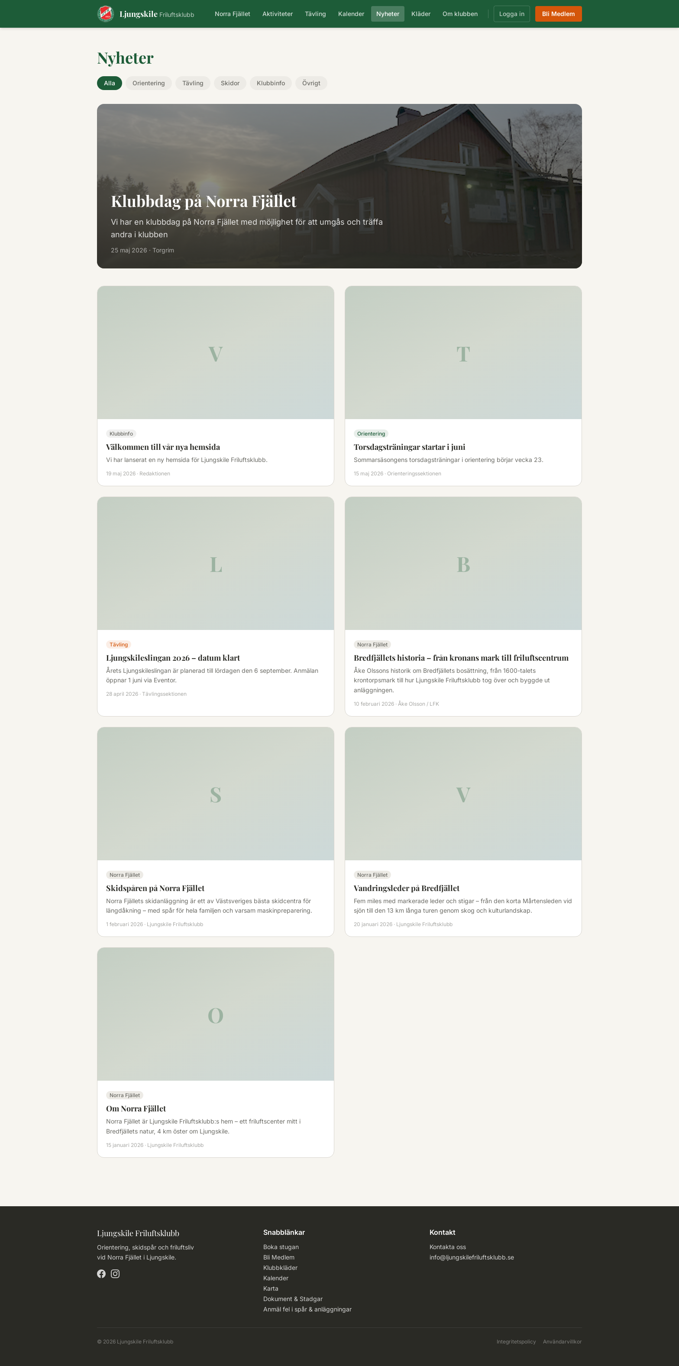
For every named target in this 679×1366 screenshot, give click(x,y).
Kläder (420, 13)
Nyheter (387, 13)
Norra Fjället (232, 13)
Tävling (315, 13)
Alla (109, 83)
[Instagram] (115, 1273)
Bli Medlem (558, 13)
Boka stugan (281, 1246)
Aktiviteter (277, 13)
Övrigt (311, 83)
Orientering (149, 83)
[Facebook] (101, 1273)
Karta (270, 1288)
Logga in (511, 13)
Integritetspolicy (516, 1341)
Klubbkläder (280, 1267)
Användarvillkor (562, 1341)
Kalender (351, 13)
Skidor (230, 83)
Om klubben (460, 13)
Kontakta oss (448, 1246)
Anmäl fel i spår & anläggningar (307, 1309)
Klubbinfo (271, 83)
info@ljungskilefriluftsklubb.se (472, 1257)
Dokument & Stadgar (293, 1298)
